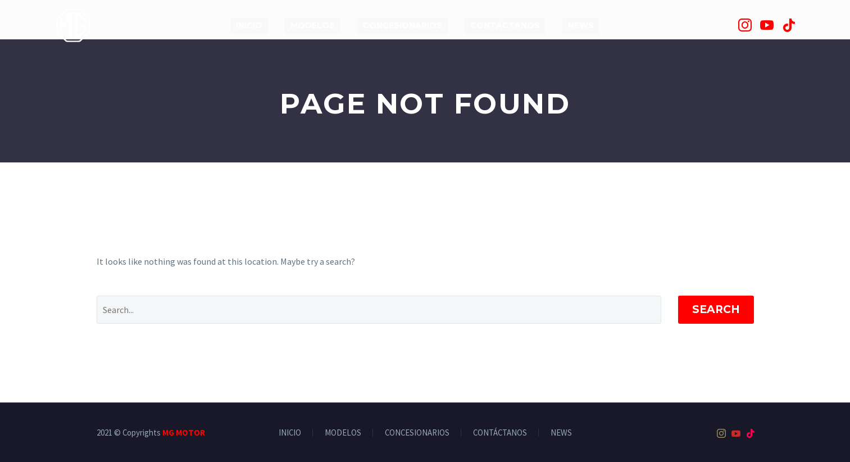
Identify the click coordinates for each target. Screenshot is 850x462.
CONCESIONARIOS (402, 25)
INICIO (249, 25)
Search (716, 309)
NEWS (581, 25)
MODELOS (312, 25)
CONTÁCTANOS (505, 25)
